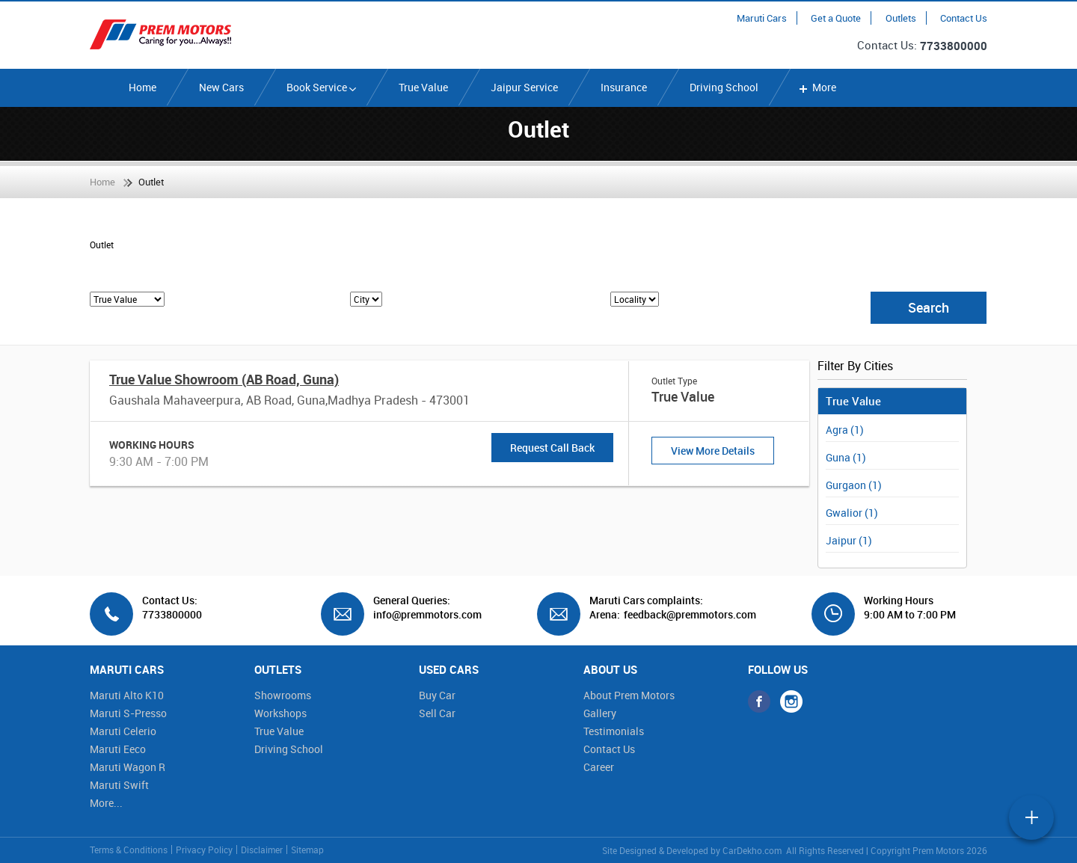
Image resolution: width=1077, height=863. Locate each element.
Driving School (724, 87)
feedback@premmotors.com (690, 614)
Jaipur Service (524, 87)
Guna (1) (846, 457)
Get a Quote (836, 18)
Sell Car (437, 713)
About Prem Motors (629, 695)
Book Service (321, 87)
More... (106, 803)
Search (928, 307)
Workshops (280, 713)
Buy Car (437, 695)
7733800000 (953, 45)
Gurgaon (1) (854, 485)
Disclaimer (262, 850)
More (816, 87)
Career (598, 767)
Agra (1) (845, 430)
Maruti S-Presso (128, 713)
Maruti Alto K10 (127, 695)
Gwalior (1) (852, 513)
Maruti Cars (762, 18)
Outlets (901, 18)
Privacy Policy (204, 850)
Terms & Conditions (129, 850)
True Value (423, 87)
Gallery (599, 713)
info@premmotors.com (421, 614)
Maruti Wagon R (127, 767)
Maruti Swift (119, 785)
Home (142, 87)
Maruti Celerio (123, 731)
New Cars (221, 87)
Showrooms (282, 695)
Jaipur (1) (849, 540)
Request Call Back (552, 447)
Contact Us (963, 18)
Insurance (624, 87)
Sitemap (307, 850)
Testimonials (613, 731)
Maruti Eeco (118, 749)
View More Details (713, 450)
